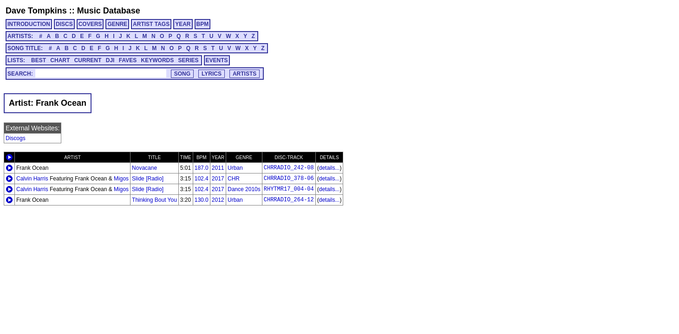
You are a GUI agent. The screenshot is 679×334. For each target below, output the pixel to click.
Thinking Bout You (154, 200)
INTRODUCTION (28, 24)
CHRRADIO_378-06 (289, 178)
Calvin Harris (32, 178)
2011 (218, 168)
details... (329, 168)
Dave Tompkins (36, 10)
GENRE (117, 24)
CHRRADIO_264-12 (289, 200)
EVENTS (217, 60)
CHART (60, 60)
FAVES (128, 60)
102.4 (202, 178)
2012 (218, 200)
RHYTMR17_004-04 (289, 189)
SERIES (188, 60)
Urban (235, 168)
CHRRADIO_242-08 (289, 168)
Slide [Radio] (147, 178)
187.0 (202, 168)
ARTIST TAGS (151, 24)
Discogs (16, 138)
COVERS (90, 24)
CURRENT (88, 60)
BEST (38, 60)
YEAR (182, 24)
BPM (202, 24)
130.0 (202, 200)
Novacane (144, 168)
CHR (234, 178)
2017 (218, 178)
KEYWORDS (157, 60)
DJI (110, 60)
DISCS (64, 24)
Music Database (108, 10)
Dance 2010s (244, 189)
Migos (121, 178)
